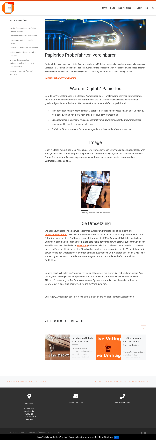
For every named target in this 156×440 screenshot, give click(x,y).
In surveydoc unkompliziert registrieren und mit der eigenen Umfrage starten (22, 63)
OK (116, 437)
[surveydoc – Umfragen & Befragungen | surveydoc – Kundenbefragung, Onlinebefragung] (8, 7)
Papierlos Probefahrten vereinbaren (23, 36)
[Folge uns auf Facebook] (141, 433)
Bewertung (82, 245)
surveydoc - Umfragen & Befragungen (31, 432)
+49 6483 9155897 (122, 402)
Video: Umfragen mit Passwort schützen (21, 72)
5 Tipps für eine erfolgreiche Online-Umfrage (23, 54)
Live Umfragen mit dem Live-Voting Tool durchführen (132, 342)
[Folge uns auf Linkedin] (145, 433)
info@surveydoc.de (76, 402)
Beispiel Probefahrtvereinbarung (60, 78)
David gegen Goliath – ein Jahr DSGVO (21, 42)
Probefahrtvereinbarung (56, 234)
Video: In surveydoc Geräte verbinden (24, 48)
